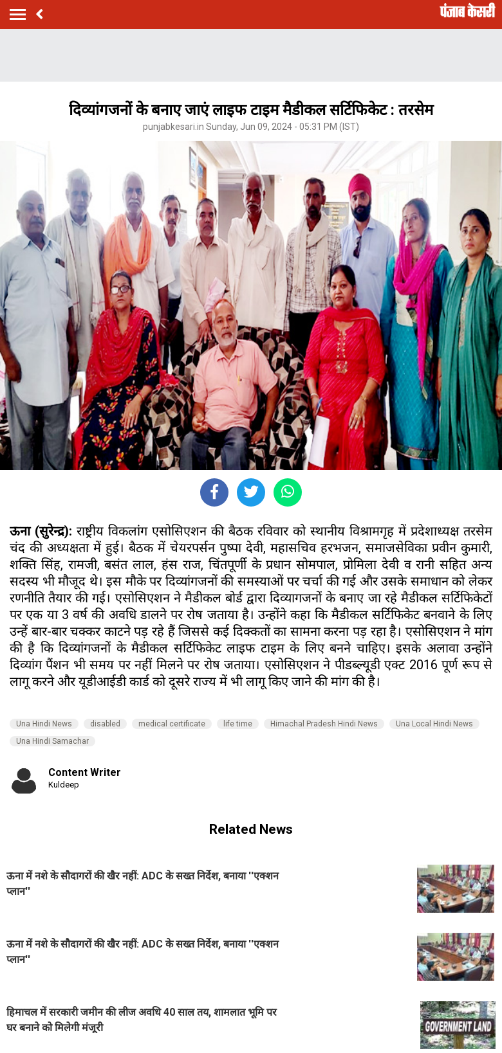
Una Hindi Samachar (52, 741)
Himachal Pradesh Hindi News (324, 723)
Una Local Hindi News (434, 723)
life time (237, 723)
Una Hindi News (44, 723)
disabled (105, 723)
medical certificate (171, 723)
